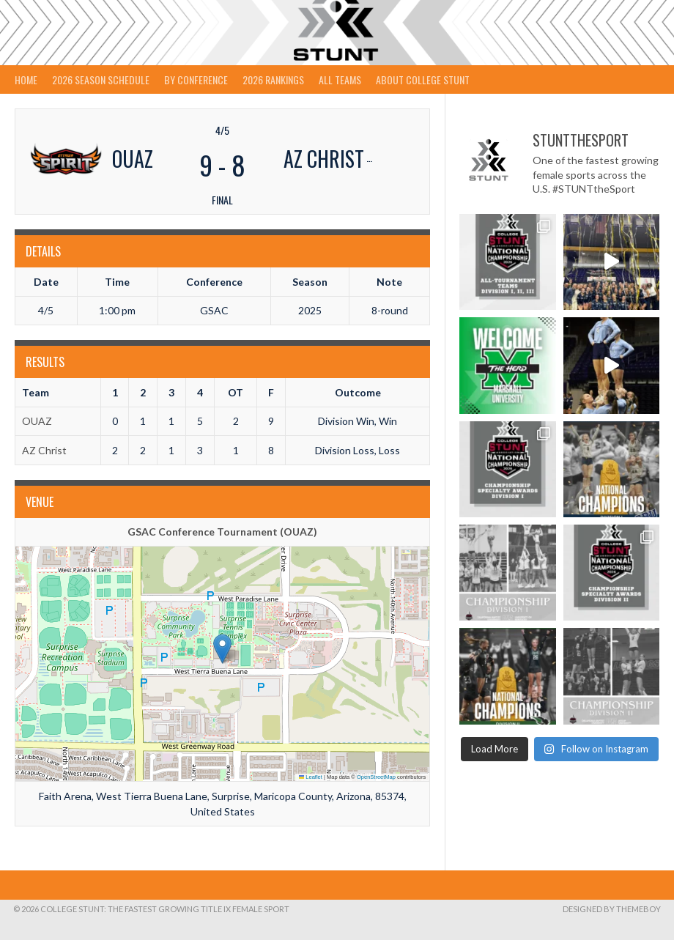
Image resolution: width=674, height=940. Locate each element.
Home (26, 79)
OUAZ (37, 421)
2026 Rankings (273, 79)
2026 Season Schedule (100, 79)
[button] (222, 649)
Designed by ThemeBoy (612, 909)
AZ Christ (44, 450)
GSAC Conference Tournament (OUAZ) (222, 531)
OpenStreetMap (376, 777)
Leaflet (310, 777)
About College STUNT (423, 79)
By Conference (196, 79)
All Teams (340, 79)
